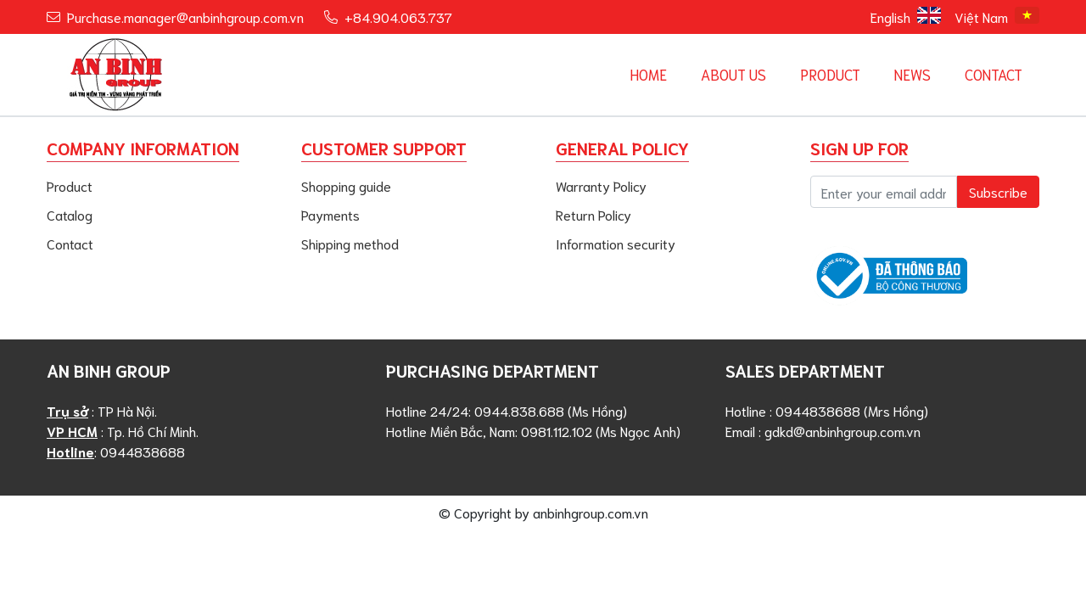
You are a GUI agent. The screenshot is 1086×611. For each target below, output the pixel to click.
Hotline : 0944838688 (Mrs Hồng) (826, 410)
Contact (993, 73)
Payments (330, 214)
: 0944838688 (116, 451)
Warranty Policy (601, 185)
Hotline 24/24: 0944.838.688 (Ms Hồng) (506, 410)
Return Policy (593, 214)
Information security (615, 243)
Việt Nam (996, 16)
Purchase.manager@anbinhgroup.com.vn (185, 16)
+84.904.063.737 (398, 16)
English (906, 16)
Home (648, 73)
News (912, 73)
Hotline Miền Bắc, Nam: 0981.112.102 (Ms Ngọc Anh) (533, 431)
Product (830, 73)
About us (733, 73)
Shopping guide (346, 185)
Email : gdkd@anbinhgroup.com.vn (823, 431)
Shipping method (350, 243)
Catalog (69, 214)
